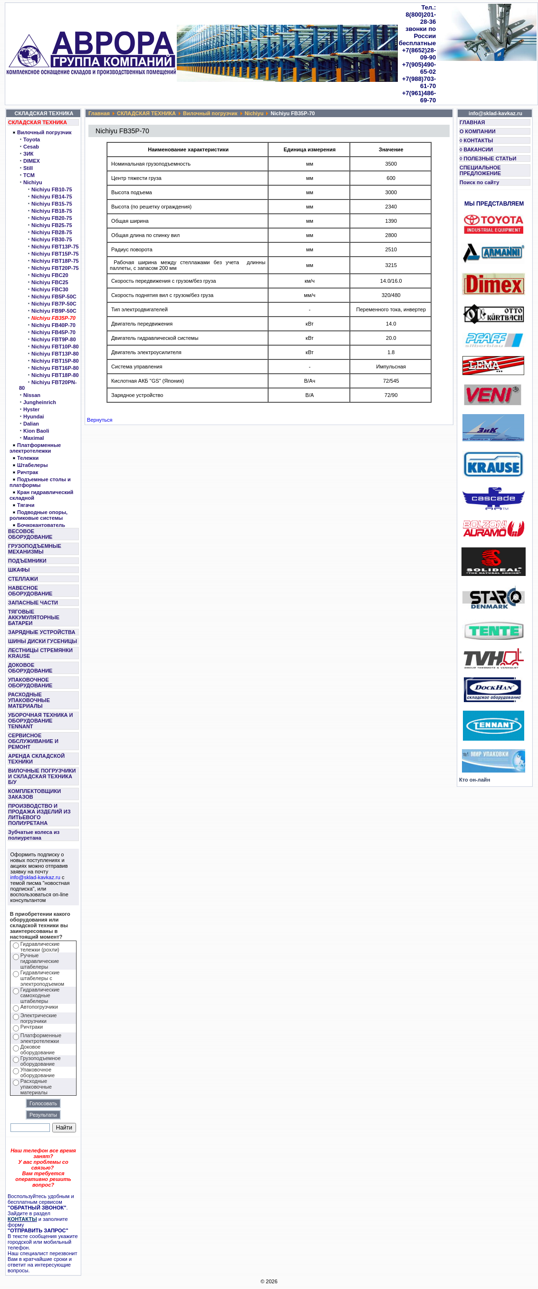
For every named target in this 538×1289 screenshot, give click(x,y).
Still (28, 168)
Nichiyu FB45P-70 (53, 332)
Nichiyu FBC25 (49, 282)
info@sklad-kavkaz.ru (35, 877)
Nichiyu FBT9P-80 (53, 339)
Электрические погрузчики (38, 1018)
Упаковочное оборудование (37, 1072)
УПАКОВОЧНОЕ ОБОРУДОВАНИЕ (30, 682)
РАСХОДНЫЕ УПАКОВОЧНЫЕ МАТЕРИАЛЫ (29, 700)
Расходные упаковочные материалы (36, 1086)
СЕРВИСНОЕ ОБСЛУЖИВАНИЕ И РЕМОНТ (33, 741)
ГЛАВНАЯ (472, 122)
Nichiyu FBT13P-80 (55, 354)
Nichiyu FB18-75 (51, 211)
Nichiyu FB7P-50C (54, 304)
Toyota (31, 139)
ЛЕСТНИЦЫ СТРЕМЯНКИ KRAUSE (40, 653)
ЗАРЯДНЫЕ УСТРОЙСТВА (41, 632)
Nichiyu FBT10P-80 (55, 346)
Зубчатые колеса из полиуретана (33, 835)
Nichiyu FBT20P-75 (55, 268)
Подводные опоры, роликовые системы (38, 515)
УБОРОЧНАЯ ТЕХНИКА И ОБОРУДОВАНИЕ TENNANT (40, 720)
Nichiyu (32, 182)
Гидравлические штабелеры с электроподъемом (42, 978)
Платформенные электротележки (35, 448)
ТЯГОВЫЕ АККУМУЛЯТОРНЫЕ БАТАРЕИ (33, 617)
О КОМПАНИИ (478, 131)
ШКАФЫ (19, 570)
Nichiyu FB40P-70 (53, 325)
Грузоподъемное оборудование (40, 1061)
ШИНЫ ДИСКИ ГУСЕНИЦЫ (42, 641)
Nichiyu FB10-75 (51, 189)
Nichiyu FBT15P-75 (55, 254)
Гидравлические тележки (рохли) (40, 946)
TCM (29, 175)
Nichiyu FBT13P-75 (55, 246)
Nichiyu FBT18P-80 (55, 375)
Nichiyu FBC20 (49, 275)
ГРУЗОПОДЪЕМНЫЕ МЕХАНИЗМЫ (34, 549)
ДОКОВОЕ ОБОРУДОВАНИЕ (30, 668)
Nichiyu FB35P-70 (53, 318)
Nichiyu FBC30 (49, 289)
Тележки (27, 458)
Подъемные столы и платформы (40, 482)
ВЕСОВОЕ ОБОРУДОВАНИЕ (30, 534)
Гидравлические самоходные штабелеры (40, 995)
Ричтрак (27, 472)
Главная (99, 113)
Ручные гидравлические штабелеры (39, 961)
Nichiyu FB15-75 (51, 204)
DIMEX (31, 161)
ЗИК (28, 154)
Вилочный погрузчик (44, 132)
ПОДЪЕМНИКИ (27, 561)
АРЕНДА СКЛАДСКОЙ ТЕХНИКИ (36, 758)
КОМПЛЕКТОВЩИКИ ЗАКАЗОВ (34, 794)
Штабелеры (32, 465)
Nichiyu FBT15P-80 (55, 361)
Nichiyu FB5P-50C (54, 296)
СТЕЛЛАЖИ (23, 579)
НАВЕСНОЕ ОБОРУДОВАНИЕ (30, 590)
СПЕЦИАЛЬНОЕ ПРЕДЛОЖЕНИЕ (480, 170)
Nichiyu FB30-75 (51, 239)
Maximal (33, 438)
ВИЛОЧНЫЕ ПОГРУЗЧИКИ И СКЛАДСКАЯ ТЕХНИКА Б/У (42, 776)
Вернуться (99, 420)
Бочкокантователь (41, 525)
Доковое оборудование (37, 1049)
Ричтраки (31, 1027)
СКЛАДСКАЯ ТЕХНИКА (37, 122)
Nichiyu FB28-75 (51, 232)
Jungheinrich (39, 402)
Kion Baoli (36, 431)
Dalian (31, 423)
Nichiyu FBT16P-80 (55, 368)
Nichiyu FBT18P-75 (55, 261)
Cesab (31, 146)
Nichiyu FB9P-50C (54, 311)
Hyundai (33, 416)
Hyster (31, 409)
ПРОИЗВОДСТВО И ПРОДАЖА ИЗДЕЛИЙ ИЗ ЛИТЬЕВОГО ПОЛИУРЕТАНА (39, 814)
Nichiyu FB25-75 (51, 225)
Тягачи (25, 505)
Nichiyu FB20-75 (51, 218)
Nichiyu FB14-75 (51, 196)
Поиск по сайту (479, 182)
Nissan (31, 395)
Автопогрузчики (39, 1007)
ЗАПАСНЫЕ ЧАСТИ (33, 602)
